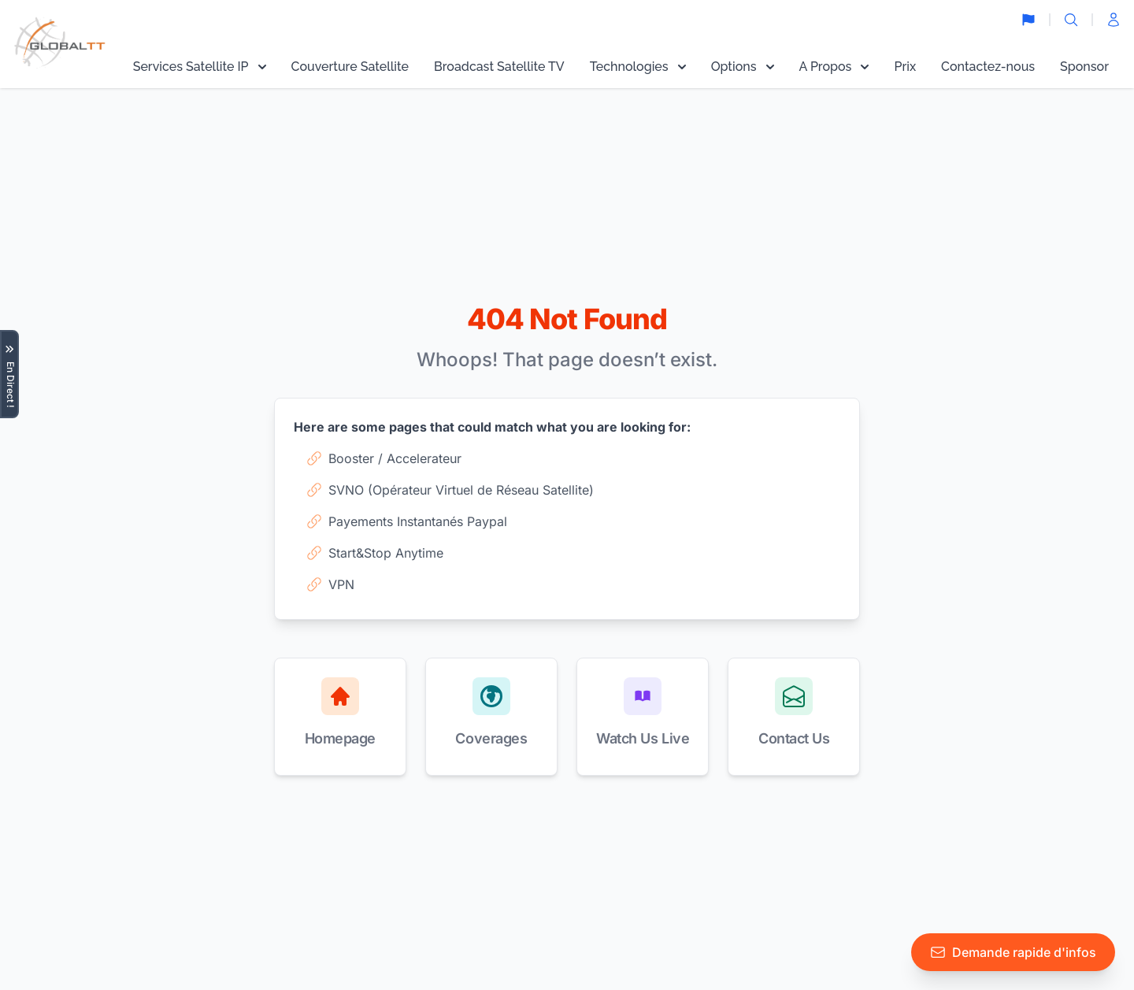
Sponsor (1084, 66)
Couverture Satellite (350, 66)
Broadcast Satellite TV (499, 66)
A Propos (834, 66)
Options (742, 66)
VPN (330, 584)
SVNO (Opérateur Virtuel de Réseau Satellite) (450, 490)
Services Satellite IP (199, 66)
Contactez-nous (988, 66)
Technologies (638, 66)
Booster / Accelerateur (383, 458)
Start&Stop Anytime (374, 553)
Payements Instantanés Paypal (406, 521)
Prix (905, 66)
